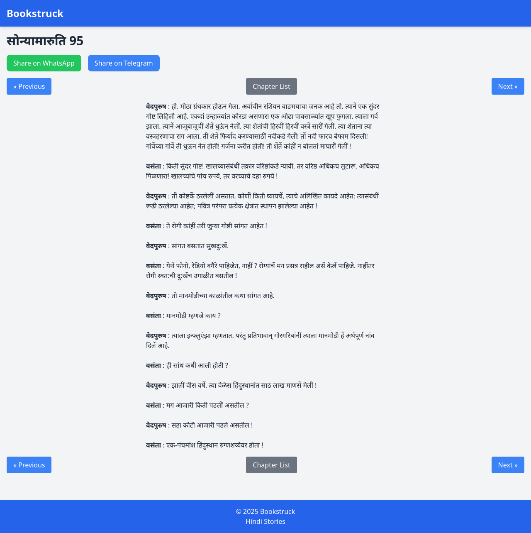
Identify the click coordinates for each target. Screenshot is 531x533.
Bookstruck (35, 13)
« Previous (29, 86)
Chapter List (271, 86)
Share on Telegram (124, 63)
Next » (508, 86)
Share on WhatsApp (44, 63)
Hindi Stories (265, 521)
